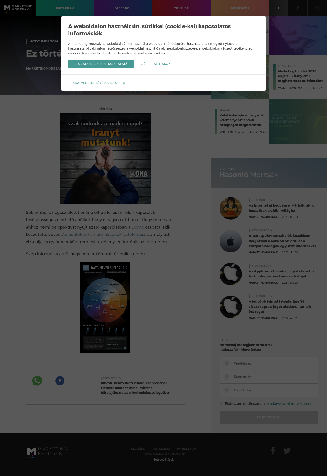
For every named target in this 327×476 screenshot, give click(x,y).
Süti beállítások (156, 64)
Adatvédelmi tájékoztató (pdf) (100, 82)
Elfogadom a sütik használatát (101, 64)
